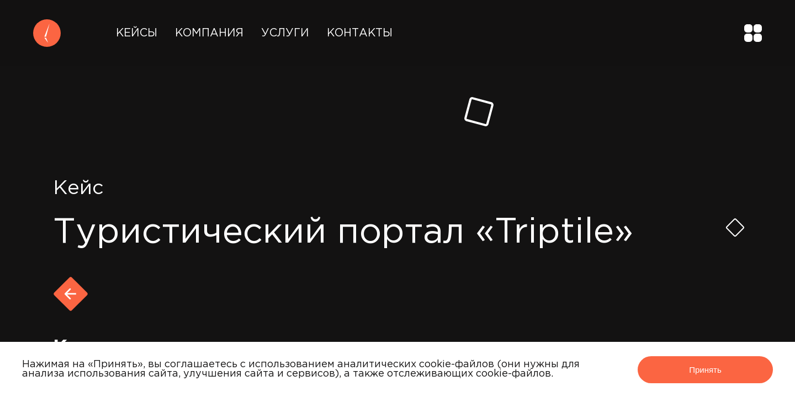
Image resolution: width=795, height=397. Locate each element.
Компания (209, 33)
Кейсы (136, 33)
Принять (705, 369)
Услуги (285, 33)
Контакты (360, 33)
